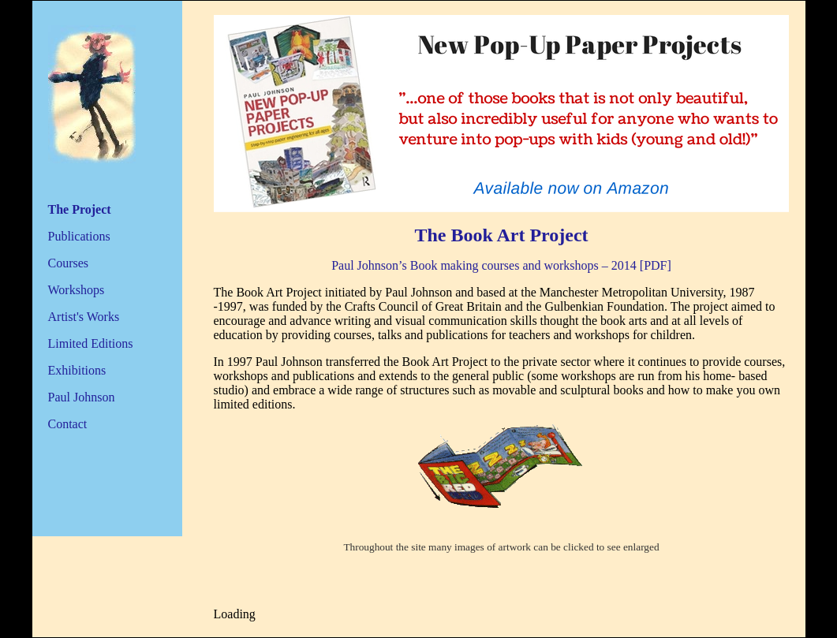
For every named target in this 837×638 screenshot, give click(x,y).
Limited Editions (90, 343)
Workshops (76, 290)
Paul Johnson (81, 397)
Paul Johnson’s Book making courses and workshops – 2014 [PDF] (501, 265)
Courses (68, 263)
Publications (79, 236)
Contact (68, 424)
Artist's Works (84, 316)
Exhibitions (77, 370)
